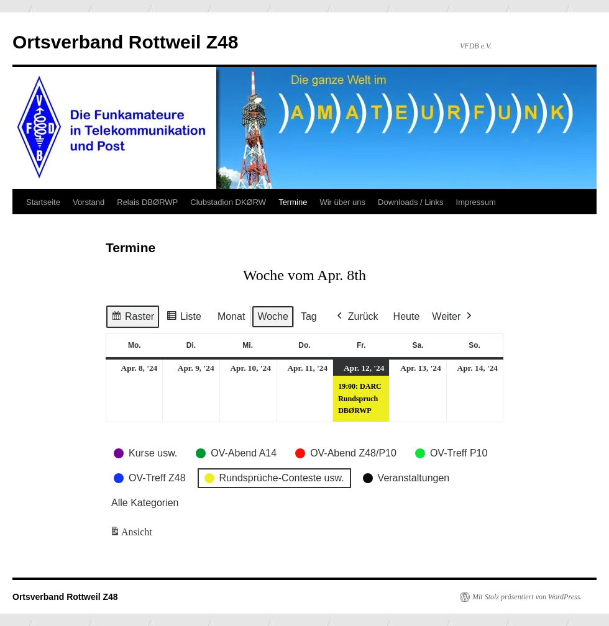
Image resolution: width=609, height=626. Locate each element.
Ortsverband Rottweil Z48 (125, 42)
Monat (231, 316)
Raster (132, 318)
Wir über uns (342, 202)
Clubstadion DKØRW (228, 202)
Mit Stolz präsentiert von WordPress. (527, 596)
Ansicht (132, 534)
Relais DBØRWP (147, 202)
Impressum (476, 202)
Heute (406, 316)
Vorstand (88, 202)
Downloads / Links (411, 202)
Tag (309, 316)
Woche (272, 316)
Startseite (43, 202)
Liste (183, 318)
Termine (292, 202)
